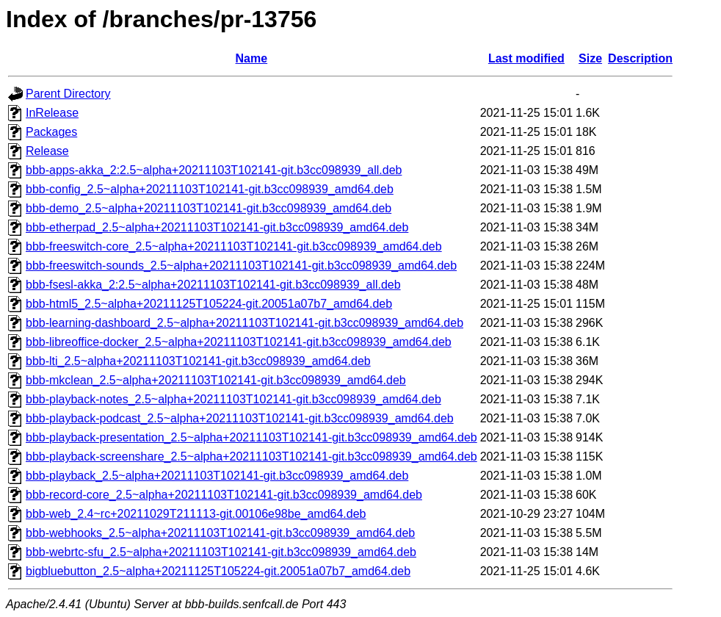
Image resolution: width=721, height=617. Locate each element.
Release (47, 151)
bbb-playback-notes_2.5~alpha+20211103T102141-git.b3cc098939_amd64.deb (233, 399)
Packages (51, 132)
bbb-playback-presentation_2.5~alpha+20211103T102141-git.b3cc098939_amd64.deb (251, 437)
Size (590, 58)
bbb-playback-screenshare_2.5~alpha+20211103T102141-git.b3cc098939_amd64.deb (251, 456)
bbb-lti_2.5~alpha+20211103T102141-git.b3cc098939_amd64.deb (198, 361)
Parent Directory (68, 93)
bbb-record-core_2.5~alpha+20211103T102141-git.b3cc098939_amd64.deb (224, 494)
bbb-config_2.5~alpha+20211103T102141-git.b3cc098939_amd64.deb (210, 189)
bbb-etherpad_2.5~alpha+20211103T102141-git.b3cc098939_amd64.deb (217, 227)
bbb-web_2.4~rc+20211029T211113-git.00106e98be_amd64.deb (196, 514)
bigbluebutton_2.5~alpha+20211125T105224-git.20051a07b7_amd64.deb (218, 571)
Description (640, 58)
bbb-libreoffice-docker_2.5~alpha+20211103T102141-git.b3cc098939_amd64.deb (239, 342)
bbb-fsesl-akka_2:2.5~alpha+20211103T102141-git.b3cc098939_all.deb (213, 284)
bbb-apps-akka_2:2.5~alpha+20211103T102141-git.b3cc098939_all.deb (214, 170)
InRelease (52, 113)
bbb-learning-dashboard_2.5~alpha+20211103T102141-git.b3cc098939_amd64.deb (244, 323)
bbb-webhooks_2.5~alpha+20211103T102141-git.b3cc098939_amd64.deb (220, 533)
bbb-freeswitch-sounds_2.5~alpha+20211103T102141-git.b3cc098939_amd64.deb (241, 265)
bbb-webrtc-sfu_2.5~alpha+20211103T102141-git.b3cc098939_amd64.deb (221, 552)
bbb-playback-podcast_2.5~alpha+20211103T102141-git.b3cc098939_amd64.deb (240, 418)
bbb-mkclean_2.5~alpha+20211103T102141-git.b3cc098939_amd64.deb (216, 380)
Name (252, 58)
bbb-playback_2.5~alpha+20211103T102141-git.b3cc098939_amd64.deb (217, 475)
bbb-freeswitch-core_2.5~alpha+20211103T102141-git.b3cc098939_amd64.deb (234, 246)
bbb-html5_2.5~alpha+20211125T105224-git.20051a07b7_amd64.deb (209, 303)
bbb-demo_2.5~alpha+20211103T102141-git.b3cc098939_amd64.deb (208, 208)
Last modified (526, 58)
